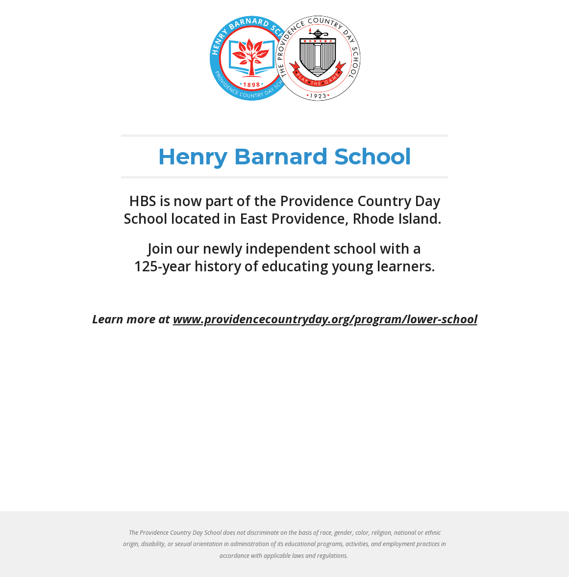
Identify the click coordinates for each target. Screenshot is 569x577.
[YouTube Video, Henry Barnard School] (285, 427)
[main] (284, 156)
